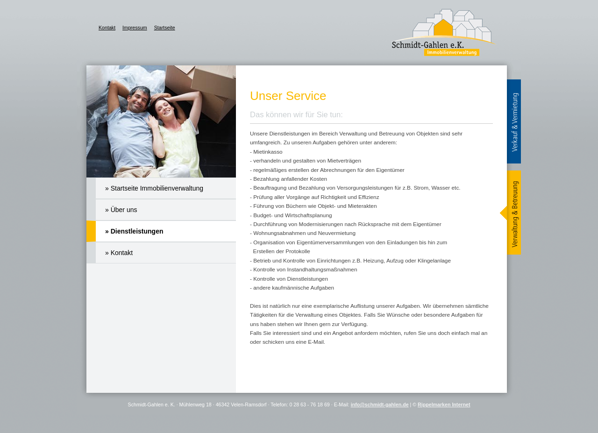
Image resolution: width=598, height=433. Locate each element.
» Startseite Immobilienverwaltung (154, 188)
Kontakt (107, 27)
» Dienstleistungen (134, 231)
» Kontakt (119, 252)
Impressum (134, 27)
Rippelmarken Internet (444, 404)
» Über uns (121, 209)
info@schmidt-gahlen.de (380, 404)
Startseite (164, 27)
